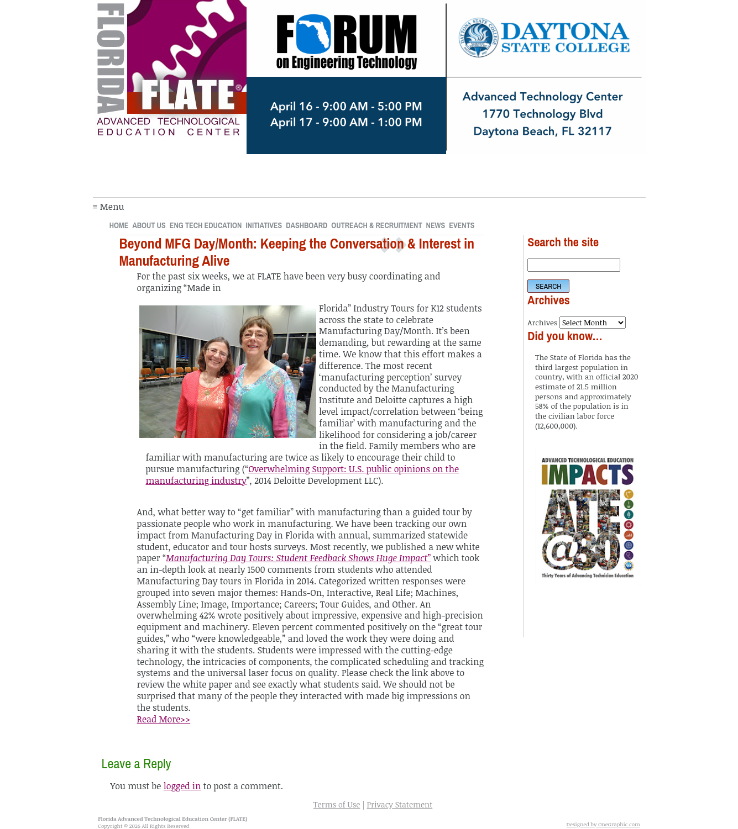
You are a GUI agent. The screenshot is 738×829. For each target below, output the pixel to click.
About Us (148, 225)
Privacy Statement (399, 804)
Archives (542, 322)
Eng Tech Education (206, 225)
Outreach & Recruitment (376, 225)
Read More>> (164, 719)
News (436, 225)
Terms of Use (336, 804)
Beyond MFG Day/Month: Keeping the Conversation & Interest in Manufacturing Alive (297, 252)
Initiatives (263, 225)
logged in (182, 786)
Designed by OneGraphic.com (603, 824)
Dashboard (306, 225)
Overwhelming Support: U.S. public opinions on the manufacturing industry (302, 475)
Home (119, 225)
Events (461, 225)
